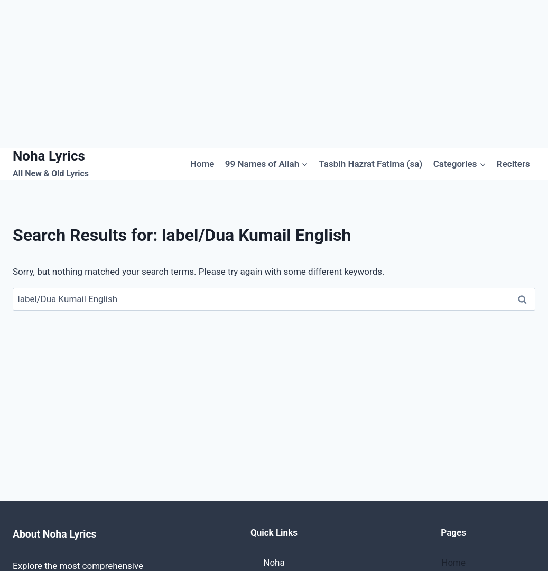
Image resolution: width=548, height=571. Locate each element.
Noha (273, 562)
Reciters (513, 163)
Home (202, 163)
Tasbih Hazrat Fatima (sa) (371, 163)
